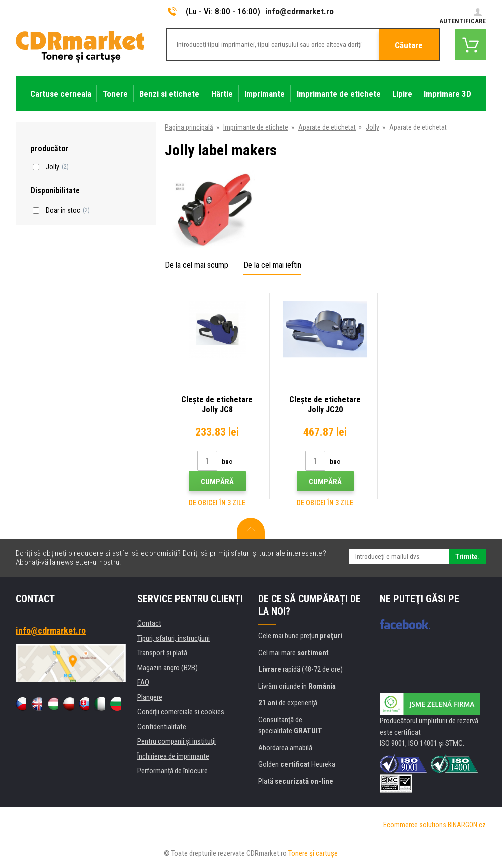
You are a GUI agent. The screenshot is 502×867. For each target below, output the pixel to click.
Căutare (409, 45)
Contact (150, 623)
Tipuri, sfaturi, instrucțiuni (174, 638)
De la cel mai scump (196, 265)
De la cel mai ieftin (273, 265)
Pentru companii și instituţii (177, 741)
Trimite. (468, 557)
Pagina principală (189, 128)
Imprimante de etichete (256, 128)
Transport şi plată (163, 653)
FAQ (144, 682)
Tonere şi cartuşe (313, 853)
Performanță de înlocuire (173, 771)
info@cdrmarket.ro (300, 11)
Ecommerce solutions (415, 825)
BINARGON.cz (467, 825)
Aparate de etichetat (327, 128)
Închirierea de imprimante (174, 756)
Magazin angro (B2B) (168, 668)
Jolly (373, 128)
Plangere (150, 697)
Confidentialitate (162, 727)
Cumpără (217, 482)
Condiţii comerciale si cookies (181, 712)
